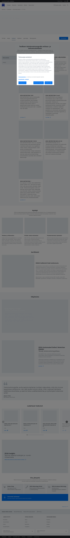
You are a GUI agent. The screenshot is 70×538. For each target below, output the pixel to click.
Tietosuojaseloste (22, 77)
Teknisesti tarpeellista (38, 82)
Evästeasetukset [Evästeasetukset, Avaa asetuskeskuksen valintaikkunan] (22, 82)
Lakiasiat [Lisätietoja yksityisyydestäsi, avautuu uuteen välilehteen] (27, 79)
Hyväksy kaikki (48, 82)
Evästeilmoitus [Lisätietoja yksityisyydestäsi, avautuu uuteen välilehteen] (21, 79)
